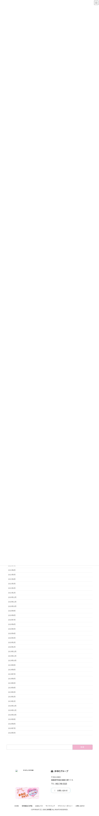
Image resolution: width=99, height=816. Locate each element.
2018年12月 (12, 705)
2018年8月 (11, 724)
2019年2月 (11, 696)
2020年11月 (12, 601)
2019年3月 (11, 692)
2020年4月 (11, 633)
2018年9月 (11, 719)
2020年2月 (11, 642)
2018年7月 (11, 728)
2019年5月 (11, 683)
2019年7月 (11, 674)
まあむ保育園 (46, 813)
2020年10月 (12, 606)
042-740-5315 (61, 783)
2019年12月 (12, 651)
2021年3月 (11, 583)
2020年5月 (11, 629)
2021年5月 (11, 574)
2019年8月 (11, 669)
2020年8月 (11, 615)
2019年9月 (11, 665)
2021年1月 (11, 592)
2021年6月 (11, 570)
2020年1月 (11, 647)
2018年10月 (12, 715)
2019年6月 (11, 678)
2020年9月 (11, 611)
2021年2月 (11, 588)
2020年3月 (11, 638)
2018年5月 (11, 733)
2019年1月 (11, 701)
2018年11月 (12, 710)
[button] (60, 790)
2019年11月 (12, 656)
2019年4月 (11, 687)
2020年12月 (12, 597)
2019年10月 (12, 660)
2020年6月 (11, 624)
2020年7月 (11, 620)
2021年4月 (11, 579)
